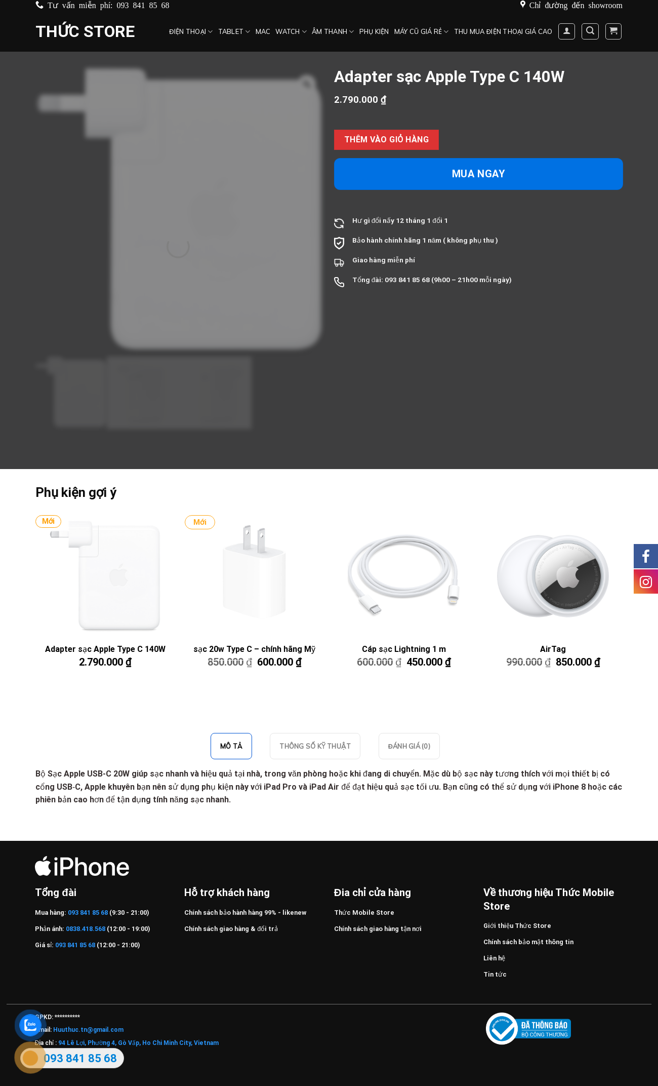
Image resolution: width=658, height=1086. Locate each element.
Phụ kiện (374, 31)
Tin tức (495, 974)
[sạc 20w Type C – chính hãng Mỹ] (254, 576)
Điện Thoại (191, 31)
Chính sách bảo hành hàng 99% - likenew (245, 912)
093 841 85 (402, 280)
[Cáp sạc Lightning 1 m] (403, 576)
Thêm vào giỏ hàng (386, 139)
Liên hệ (494, 958)
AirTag (553, 649)
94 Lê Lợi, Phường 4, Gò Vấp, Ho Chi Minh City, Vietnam (138, 1042)
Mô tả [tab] (231, 746)
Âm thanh (333, 31)
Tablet (234, 31)
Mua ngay (479, 174)
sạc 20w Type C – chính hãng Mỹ (254, 649)
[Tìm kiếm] (590, 31)
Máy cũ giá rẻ (421, 31)
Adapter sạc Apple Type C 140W (105, 649)
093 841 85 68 (143, 5)
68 (426, 280)
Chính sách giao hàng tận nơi (378, 929)
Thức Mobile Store (364, 912)
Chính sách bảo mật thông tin (528, 942)
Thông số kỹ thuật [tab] (314, 746)
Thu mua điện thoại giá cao (503, 31)
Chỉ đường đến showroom (576, 5)
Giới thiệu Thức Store (517, 925)
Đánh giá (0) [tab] (409, 746)
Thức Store (85, 31)
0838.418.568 (85, 929)
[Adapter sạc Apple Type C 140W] (104, 576)
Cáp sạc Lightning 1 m (404, 649)
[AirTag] (552, 576)
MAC (263, 31)
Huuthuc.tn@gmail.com (88, 1029)
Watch (291, 31)
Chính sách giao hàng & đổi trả (231, 929)
